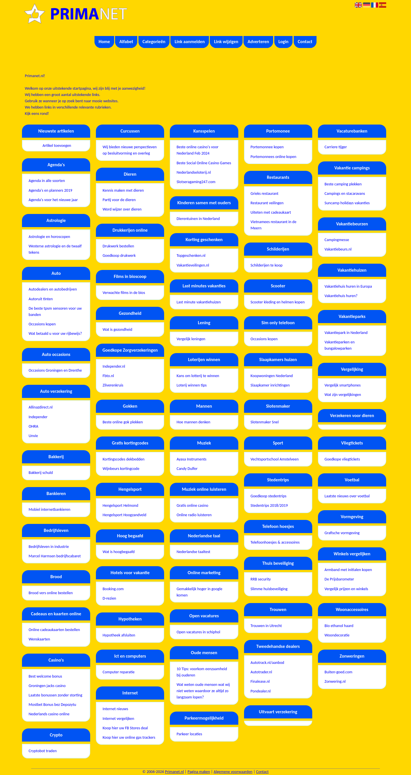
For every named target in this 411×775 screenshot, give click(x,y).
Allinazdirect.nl (41, 407)
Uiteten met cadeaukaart (271, 212)
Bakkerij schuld (41, 472)
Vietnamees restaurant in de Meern (274, 225)
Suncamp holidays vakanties (347, 203)
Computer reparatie (118, 672)
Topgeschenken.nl (191, 255)
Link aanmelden (190, 41)
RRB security (261, 579)
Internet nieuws (115, 708)
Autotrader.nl (261, 672)
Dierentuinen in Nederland (198, 218)
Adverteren (258, 41)
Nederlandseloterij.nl (194, 172)
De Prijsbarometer (339, 579)
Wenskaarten (39, 639)
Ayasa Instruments (192, 459)
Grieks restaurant (265, 193)
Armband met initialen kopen (348, 569)
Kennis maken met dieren (123, 190)
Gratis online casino (192, 505)
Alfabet (126, 41)
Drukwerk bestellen (118, 246)
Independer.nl (113, 366)
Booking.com (113, 588)
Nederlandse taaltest (193, 551)
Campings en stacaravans (345, 193)
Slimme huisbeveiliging (269, 588)
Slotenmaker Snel (265, 422)
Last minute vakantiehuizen (199, 302)
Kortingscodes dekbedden (123, 459)
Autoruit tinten (41, 299)
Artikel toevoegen (57, 145)
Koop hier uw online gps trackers (128, 737)
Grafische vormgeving (342, 532)
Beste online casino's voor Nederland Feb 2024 (198, 150)
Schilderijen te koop (267, 265)
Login (283, 41)
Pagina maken (199, 771)
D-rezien (109, 598)
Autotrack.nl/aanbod (267, 662)
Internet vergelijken (118, 718)
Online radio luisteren (194, 514)
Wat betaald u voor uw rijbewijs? (55, 333)
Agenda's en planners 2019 (50, 190)
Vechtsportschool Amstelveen (275, 459)
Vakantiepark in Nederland (346, 332)
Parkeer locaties (189, 734)
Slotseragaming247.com (196, 181)
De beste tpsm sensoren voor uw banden (55, 311)
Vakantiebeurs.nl (338, 249)
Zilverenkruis (112, 385)
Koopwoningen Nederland (272, 375)
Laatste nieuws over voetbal (347, 496)
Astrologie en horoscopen (49, 236)
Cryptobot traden (43, 750)
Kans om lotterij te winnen (198, 375)
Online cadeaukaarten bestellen (54, 629)
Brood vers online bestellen (51, 592)
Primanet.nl (174, 771)
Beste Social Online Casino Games (204, 163)
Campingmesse (337, 239)
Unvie (33, 435)
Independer (38, 416)
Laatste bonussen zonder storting (55, 695)
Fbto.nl (108, 375)
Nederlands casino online (49, 714)
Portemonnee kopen (267, 147)
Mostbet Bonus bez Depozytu (52, 704)
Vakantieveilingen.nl (193, 265)
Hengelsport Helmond (120, 505)
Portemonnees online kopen (273, 156)
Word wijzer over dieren (121, 209)
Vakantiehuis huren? (341, 295)
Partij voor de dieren (119, 199)
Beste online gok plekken (122, 422)
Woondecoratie (337, 635)
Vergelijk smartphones (342, 385)
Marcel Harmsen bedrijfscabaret (55, 556)
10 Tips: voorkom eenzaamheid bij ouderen (202, 672)
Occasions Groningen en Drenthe (55, 370)
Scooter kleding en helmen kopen (278, 302)
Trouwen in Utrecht (266, 625)
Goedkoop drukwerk (119, 255)
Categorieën (153, 41)
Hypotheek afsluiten (118, 635)
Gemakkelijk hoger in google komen (199, 592)
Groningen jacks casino (47, 685)
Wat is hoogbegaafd (118, 551)
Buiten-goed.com (338, 672)
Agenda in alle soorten (47, 180)
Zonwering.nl (335, 681)
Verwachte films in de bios (123, 292)
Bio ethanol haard (339, 625)
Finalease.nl (260, 681)
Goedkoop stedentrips (269, 496)
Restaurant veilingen (267, 203)
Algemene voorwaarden (233, 771)
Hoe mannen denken (193, 422)
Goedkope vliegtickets (342, 459)
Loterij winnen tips (192, 385)
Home (104, 41)
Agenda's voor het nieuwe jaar (53, 199)
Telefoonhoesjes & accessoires (275, 542)
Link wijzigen (226, 41)
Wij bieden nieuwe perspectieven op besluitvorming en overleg (129, 150)
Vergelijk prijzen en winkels (346, 588)
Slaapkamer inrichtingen (270, 385)
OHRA (33, 426)
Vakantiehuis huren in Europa (348, 286)
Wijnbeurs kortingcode (120, 468)
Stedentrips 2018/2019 (269, 505)
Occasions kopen (42, 324)
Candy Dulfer (187, 468)
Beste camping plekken (343, 184)
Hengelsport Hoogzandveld (124, 514)
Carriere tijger (336, 147)
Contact (305, 41)
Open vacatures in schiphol (198, 632)
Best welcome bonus (45, 676)
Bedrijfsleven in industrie (49, 546)
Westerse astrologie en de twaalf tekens (55, 249)
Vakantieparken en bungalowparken (339, 345)
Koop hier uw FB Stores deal (125, 728)
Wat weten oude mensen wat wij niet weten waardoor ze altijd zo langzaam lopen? (203, 691)
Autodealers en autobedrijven (53, 289)
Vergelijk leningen (191, 339)
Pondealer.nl (261, 691)
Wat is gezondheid (117, 329)
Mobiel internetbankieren (49, 509)
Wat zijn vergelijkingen (343, 394)
